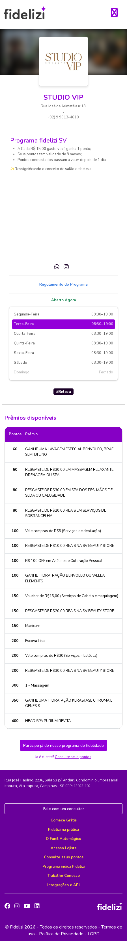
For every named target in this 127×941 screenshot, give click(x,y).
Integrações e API (63, 885)
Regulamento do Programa (63, 284)
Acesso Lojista (63, 848)
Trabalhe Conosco (64, 875)
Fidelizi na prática (63, 829)
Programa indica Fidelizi (63, 866)
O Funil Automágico (63, 838)
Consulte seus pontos (73, 757)
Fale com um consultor (63, 809)
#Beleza (63, 391)
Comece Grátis (64, 820)
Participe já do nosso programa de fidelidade (63, 745)
